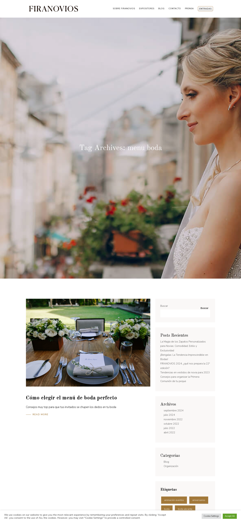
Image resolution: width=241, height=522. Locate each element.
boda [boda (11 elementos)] (167, 509)
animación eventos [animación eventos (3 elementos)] (174, 500)
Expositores (146, 8)
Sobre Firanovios (124, 8)
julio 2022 (169, 428)
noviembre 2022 (173, 419)
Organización (171, 466)
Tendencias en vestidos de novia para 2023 (185, 372)
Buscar (164, 306)
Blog (161, 8)
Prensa (189, 8)
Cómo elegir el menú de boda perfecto (71, 398)
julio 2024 (169, 415)
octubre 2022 (171, 423)
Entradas (205, 8)
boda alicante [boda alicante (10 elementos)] (185, 509)
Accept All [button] (230, 516)
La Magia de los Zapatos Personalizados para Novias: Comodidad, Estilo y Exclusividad (183, 346)
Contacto (175, 8)
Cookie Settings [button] (211, 516)
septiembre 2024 (173, 410)
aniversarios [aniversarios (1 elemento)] (198, 500)
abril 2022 (169, 432)
